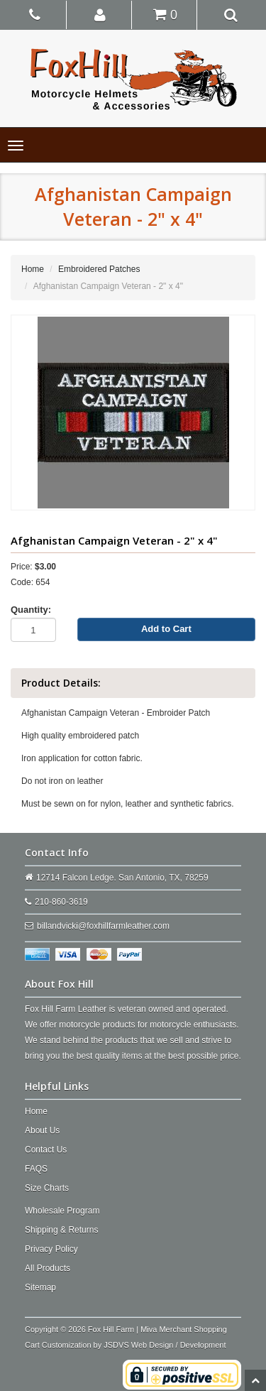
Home (32, 269)
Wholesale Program (62, 1211)
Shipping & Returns (61, 1230)
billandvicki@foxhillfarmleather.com (103, 926)
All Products (47, 1268)
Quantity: (31, 609)
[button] (100, 14)
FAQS (36, 1169)
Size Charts (47, 1188)
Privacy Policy (51, 1249)
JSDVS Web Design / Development (165, 1345)
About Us (42, 1130)
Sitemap (40, 1287)
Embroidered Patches (99, 269)
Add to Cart (166, 628)
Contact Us (46, 1150)
